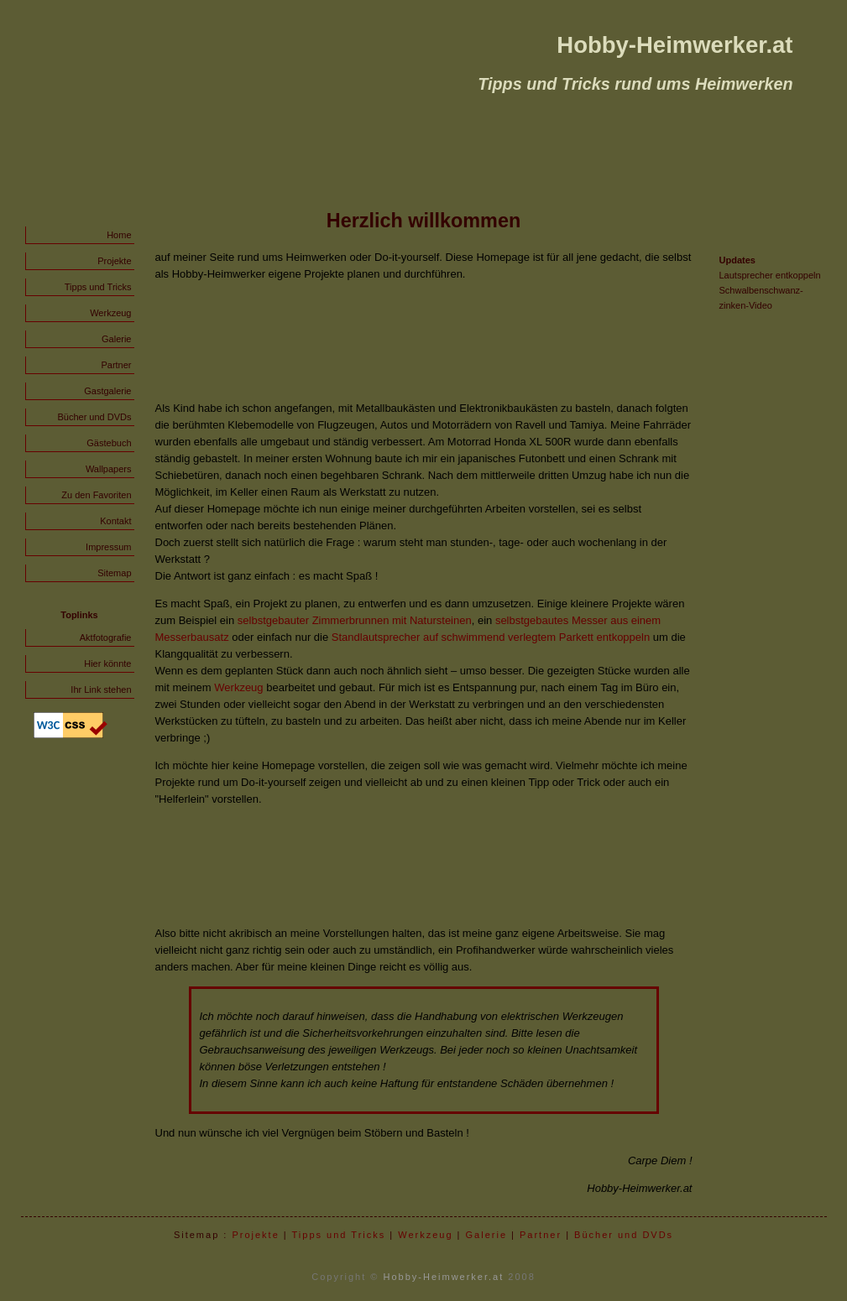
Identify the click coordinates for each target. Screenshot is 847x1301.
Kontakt (115, 521)
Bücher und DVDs (94, 417)
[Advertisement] (423, 341)
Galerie (116, 339)
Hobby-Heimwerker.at (444, 1277)
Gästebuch (108, 443)
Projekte (114, 261)
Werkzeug (110, 313)
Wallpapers (109, 469)
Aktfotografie (106, 637)
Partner (116, 365)
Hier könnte (107, 663)
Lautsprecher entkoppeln (770, 275)
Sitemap (114, 573)
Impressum (108, 547)
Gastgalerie (107, 391)
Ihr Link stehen (101, 689)
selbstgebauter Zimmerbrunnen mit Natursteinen (355, 620)
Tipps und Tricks (98, 287)
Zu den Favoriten (96, 495)
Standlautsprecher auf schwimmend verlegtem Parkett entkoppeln (491, 637)
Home (119, 235)
